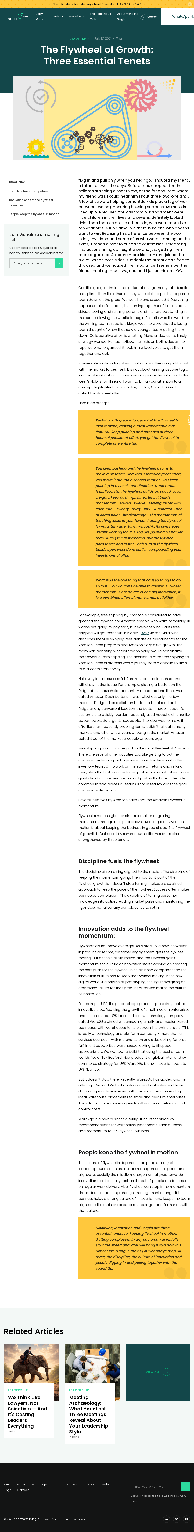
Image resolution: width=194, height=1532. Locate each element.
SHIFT (26, 16)
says (145, 633)
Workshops (76, 16)
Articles (58, 16)
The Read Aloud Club (100, 16)
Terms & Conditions (73, 1519)
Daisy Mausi (39, 16)
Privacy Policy (50, 1519)
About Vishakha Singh (127, 16)
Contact (23, 1490)
